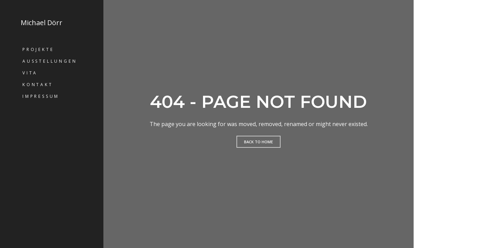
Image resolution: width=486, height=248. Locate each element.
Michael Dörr (41, 23)
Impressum (40, 96)
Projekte (38, 49)
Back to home (258, 141)
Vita (30, 73)
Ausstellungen (49, 61)
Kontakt (37, 84)
